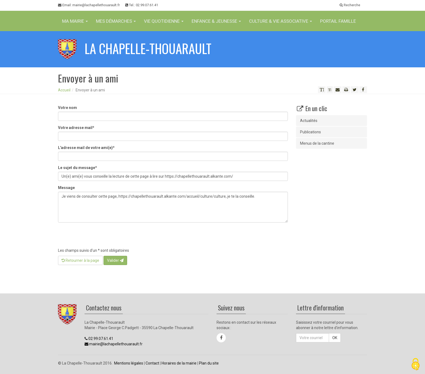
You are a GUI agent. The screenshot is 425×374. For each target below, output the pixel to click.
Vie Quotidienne (163, 21)
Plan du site (209, 363)
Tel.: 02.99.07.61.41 (141, 5)
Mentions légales (128, 363)
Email (89, 5)
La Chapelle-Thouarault (148, 48)
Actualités (308, 120)
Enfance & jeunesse (216, 21)
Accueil (64, 90)
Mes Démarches (116, 21)
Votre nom (67, 107)
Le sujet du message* (77, 168)
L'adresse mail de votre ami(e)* (86, 147)
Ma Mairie (75, 21)
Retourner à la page (80, 260)
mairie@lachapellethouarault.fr (114, 344)
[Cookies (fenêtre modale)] (415, 364)
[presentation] (99, 237)
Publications (310, 132)
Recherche (350, 5)
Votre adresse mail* (76, 127)
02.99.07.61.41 (99, 338)
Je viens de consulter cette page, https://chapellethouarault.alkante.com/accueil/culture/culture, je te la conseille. (173, 207)
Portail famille (338, 21)
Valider (115, 260)
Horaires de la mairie (179, 363)
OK (334, 338)
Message (66, 188)
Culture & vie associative (280, 21)
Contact (152, 363)
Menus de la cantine (317, 143)
